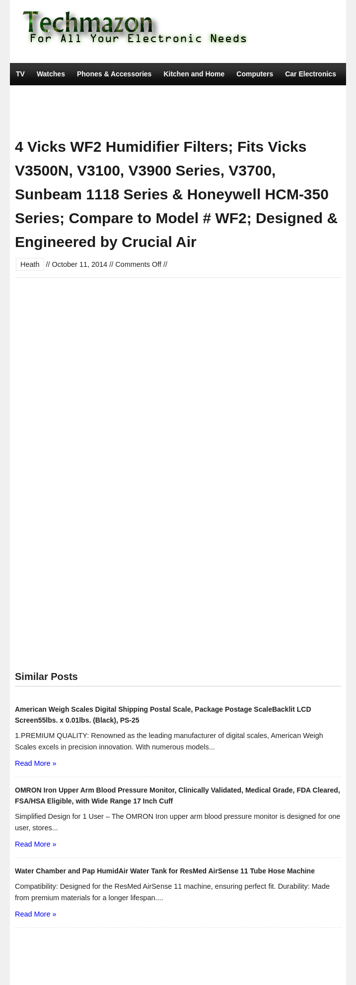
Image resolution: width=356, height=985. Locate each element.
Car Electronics (310, 74)
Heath (30, 264)
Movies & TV (140, 119)
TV (20, 74)
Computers (254, 74)
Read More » (35, 763)
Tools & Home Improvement (62, 119)
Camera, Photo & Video (54, 96)
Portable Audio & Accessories (209, 96)
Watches (51, 74)
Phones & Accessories (114, 74)
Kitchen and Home (193, 74)
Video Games (126, 96)
